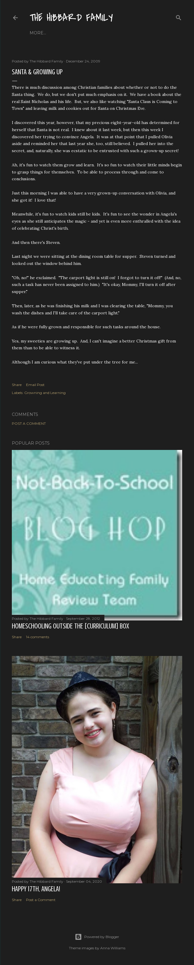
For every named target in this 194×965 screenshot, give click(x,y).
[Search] (178, 16)
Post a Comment (29, 423)
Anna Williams (112, 948)
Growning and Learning (45, 392)
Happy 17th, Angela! (36, 889)
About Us (58, 33)
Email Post (35, 384)
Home (37, 33)
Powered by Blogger (97, 936)
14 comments (37, 637)
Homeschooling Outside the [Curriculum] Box (70, 626)
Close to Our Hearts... (100, 33)
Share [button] (17, 384)
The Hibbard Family (71, 18)
